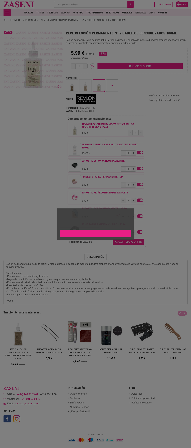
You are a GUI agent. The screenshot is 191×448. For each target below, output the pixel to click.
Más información (68, 225)
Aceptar (95, 233)
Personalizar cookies (88, 225)
